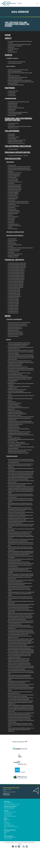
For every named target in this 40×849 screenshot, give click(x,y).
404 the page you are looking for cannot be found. (17, 24)
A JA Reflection (11, 381)
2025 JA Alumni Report (13, 336)
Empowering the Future (13, 430)
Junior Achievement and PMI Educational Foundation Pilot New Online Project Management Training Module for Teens (20, 500)
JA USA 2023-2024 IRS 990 (14, 288)
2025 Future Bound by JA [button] (10, 816)
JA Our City (10, 215)
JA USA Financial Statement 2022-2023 (17, 266)
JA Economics (11, 183)
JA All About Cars (12, 165)
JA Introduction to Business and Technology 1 (18, 201)
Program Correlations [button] (9, 808)
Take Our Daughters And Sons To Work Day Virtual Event (21, 81)
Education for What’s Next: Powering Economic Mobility (21, 350)
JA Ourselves (11, 222)
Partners (10, 88)
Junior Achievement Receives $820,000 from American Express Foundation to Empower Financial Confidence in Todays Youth (21, 710)
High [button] (5, 834)
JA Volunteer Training (13, 149)
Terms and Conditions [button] (9, 842)
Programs (10, 162)
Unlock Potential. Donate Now (15, 113)
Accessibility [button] (24, 842)
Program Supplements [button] (9, 807)
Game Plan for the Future (14, 75)
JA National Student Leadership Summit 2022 (18, 452)
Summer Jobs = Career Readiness (15, 391)
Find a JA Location (8, 838)
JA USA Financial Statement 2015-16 (16, 276)
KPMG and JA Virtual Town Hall (15, 78)
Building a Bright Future (13, 425)
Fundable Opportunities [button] (10, 812)
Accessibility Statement (13, 48)
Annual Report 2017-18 (13, 308)
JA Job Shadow (11, 135)
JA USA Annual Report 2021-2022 (15, 285)
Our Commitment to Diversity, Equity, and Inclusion (19, 44)
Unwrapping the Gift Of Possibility (15, 412)
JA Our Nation (11, 219)
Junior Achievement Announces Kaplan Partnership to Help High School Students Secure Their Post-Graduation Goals (21, 672)
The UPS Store (11, 110)
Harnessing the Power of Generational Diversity (18, 428)
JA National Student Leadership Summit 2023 (18, 433)
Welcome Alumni (12, 115)
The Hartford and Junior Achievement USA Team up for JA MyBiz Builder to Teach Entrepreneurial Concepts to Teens (20, 544)
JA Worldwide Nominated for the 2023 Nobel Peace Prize (21, 439)
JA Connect (10, 246)
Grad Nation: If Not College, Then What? (17, 389)
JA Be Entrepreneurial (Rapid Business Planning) (19, 168)
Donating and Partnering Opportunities (18, 119)
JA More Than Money (13, 213)
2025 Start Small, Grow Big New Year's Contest (18, 101)
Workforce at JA (11, 401)
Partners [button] (6, 810)
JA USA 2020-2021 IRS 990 (14, 293)
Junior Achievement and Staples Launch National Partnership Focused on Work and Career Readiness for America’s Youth (20, 627)
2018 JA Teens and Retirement (15, 328)
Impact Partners (12, 95)
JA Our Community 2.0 (13, 216)
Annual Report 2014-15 (13, 312)
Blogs (8, 339)
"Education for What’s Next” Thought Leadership (19, 322)
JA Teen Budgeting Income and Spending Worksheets (20, 247)
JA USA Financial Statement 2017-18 (16, 273)
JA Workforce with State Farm (15, 365)
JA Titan (10, 227)
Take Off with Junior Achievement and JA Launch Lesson (21, 416)
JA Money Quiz (11, 241)
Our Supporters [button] (8, 813)
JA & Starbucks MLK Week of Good (16, 107)
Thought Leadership (14, 319)
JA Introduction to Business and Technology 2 (18, 202)
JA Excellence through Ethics (14, 187)
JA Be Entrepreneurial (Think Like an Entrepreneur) (19, 169)
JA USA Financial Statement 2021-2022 (17, 267)
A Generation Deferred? (13, 404)
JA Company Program (13, 180)
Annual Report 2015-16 (13, 311)
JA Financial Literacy (12, 195)
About (8, 38)
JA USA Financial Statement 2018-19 (16, 272)
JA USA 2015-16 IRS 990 (13, 300)
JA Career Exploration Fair (14, 174)
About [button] (5, 818)
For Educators (13, 158)
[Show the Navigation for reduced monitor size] (37, 3)
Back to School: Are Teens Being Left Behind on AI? (19, 360)
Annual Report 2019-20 (13, 305)
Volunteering (12, 131)
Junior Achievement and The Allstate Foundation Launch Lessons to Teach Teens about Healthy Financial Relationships (21, 729)
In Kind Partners (11, 92)
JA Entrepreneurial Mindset (14, 186)
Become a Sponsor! (12, 51)
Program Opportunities (17, 152)
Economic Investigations (13, 255)
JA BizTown (10, 171)
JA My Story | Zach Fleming (14, 437)
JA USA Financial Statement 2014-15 (16, 278)
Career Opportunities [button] (9, 825)
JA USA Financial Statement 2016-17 (16, 275)
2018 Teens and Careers (13, 330)
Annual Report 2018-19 (13, 306)
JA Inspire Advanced (12, 198)
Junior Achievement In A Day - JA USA (16, 140)
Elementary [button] (7, 831)
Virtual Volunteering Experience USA (16, 143)
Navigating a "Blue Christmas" (14, 415)
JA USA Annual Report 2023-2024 (15, 282)
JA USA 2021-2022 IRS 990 (14, 291)
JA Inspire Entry (11, 199)
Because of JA (11, 409)
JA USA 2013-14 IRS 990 (13, 303)
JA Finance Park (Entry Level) (14, 189)
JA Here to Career (12, 243)
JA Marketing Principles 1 (13, 210)
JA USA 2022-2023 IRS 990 (14, 290)
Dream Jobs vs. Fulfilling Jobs (14, 406)
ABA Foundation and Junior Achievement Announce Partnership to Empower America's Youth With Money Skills (20, 505)
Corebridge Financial (13, 103)
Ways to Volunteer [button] (8, 802)
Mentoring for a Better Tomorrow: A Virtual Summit (19, 80)
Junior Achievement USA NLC (15, 63)
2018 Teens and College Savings (15, 331)
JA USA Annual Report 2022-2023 (15, 284)
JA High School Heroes (13, 196)
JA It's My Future (12, 204)
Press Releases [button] (7, 823)
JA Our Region (11, 221)
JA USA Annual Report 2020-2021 (15, 287)
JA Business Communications (14, 172)
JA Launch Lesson (12, 138)
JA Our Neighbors (12, 238)
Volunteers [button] (7, 801)
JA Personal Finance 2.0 (13, 224)
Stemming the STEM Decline (14, 403)
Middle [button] (5, 832)
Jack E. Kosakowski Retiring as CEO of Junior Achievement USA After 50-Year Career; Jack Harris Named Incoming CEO (19, 636)
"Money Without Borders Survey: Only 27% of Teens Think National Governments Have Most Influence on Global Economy (21, 526)
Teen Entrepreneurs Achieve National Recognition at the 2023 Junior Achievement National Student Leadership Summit (21, 689)
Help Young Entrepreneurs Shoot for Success (18, 407)
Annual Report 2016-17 (13, 309)
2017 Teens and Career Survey (15, 327)
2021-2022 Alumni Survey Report (15, 334)
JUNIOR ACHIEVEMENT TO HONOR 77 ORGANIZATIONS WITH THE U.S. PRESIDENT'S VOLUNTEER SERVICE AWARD (21, 594)
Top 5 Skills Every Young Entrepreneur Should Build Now (21, 368)
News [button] (5, 828)
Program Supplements (14, 235)
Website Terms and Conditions (15, 45)
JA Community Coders (13, 178)
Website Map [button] (30, 842)
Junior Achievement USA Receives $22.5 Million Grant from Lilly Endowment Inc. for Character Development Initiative (20, 598)
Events (8, 55)
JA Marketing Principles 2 (14, 212)
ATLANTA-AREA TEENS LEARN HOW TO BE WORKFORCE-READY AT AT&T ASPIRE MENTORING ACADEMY (20, 571)
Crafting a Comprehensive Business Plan (17, 413)
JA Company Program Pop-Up (15, 181)
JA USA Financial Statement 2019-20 (16, 270)
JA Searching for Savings (13, 250)
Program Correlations (15, 232)
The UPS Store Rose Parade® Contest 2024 (18, 112)
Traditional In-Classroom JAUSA (15, 141)
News (8, 316)
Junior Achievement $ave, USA (15, 253)
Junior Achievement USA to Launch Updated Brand (20, 568)
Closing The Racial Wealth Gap (15, 71)
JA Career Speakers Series (14, 175)
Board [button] (5, 821)
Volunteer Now (11, 134)
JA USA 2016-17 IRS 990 (13, 299)
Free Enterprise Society (13, 123)
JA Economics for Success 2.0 (14, 184)
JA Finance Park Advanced (14, 190)
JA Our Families (11, 218)
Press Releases (12, 456)
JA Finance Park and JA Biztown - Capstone (18, 155)
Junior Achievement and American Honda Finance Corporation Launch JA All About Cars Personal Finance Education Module (21, 720)
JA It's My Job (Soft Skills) (13, 205)
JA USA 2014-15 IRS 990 (13, 302)
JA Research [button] (7, 822)
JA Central (10, 42)
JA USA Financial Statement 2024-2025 (17, 263)
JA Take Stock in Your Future (14, 225)
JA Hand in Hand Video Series (14, 244)
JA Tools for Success (12, 228)
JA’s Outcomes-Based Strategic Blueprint (17, 345)
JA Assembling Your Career (14, 249)
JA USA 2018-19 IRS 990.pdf (14, 296)
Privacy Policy (11, 47)
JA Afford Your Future (13, 256)
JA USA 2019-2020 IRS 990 (14, 294)
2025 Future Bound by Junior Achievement (18, 366)
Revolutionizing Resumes (13, 427)
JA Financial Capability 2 (13, 193)
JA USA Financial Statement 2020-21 (16, 269)
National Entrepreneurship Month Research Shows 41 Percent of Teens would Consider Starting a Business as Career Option (20, 548)
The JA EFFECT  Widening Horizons (16, 442)
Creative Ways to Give (13, 91)
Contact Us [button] (6, 793)
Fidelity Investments (12, 104)
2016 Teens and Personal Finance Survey (17, 324)
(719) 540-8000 (6, 795)
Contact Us (10, 50)
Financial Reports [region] (8, 815)
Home (8, 35)
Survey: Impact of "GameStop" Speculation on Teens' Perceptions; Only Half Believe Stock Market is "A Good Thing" (20, 725)
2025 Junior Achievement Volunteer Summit (18, 69)
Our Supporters (11, 94)
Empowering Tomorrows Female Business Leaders (20, 421)
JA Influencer (11, 252)
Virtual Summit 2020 (12, 83)
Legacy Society (11, 124)
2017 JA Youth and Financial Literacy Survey (18, 325)
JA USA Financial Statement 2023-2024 (17, 264)
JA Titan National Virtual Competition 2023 (17, 77)
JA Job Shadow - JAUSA (13, 137)
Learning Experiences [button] (10, 830)
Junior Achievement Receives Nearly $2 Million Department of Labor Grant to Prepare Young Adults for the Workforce (20, 556)
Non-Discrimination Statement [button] (11, 826)
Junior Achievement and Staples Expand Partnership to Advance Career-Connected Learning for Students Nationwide (20, 465)
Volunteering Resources (18, 146)
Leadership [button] (6, 819)
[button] (13, 846)
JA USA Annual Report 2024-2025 (15, 281)
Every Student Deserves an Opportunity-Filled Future (20, 41)
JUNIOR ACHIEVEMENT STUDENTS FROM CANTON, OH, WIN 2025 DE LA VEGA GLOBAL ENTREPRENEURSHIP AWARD (21, 491)
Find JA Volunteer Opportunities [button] (11, 804)
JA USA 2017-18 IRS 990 (13, 297)
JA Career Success (12, 177)
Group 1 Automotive (12, 106)
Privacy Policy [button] (18, 842)
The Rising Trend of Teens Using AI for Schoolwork (19, 431)
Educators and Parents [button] (10, 806)
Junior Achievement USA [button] (10, 837)
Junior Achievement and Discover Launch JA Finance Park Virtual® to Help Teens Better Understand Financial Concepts (21, 536)
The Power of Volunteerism (14, 410)
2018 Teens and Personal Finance (15, 333)
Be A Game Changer (12, 440)
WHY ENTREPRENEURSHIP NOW (16, 84)
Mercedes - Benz (12, 109)
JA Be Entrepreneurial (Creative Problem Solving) (19, 166)
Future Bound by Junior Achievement (16, 61)
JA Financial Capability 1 (13, 192)
